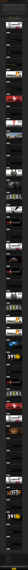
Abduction (8, 482)
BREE (6, 446)
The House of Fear (9, 543)
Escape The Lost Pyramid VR (10, 433)
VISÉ (6, 114)
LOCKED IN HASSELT (11, 495)
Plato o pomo (8, 408)
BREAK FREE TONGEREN (11, 298)
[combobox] (25, 1)
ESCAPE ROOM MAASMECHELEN (13, 40)
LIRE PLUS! (8, 69)
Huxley (7, 347)
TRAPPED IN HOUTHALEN (12, 28)
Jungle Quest (8, 371)
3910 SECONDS (10, 360)
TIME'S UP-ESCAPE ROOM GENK (11, 77)
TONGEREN (7, 298)
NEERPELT (7, 360)
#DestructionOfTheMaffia (10, 64)
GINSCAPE (10, 200)
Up (6, 285)
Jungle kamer (8, 334)
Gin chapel (8, 396)
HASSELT (7, 126)
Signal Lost (8, 150)
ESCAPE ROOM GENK (10, 409)
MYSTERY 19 (11, 212)
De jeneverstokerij (9, 494)
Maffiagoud (8, 519)
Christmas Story (9, 457)
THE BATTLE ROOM (9, 531)
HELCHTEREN (7, 212)
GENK (7, 77)
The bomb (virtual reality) (10, 359)
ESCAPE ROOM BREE (10, 446)
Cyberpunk (8, 113)
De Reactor (8, 445)
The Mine (7, 162)
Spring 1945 (8, 224)
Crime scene (8, 248)
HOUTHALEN (7, 28)
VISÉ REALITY (9, 114)
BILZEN (7, 532)
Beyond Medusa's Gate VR (10, 138)
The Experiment (8, 52)
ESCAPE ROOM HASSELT (11, 126)
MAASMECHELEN (8, 40)
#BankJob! (8, 39)
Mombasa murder (9, 310)
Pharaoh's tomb (9, 273)
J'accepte (14, 568)
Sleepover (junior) (9, 27)
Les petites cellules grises (10, 101)
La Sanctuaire (8, 236)
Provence (7, 199)
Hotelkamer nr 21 (9, 76)
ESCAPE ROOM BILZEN (10, 532)
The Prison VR (8, 187)
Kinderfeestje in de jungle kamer (11, 322)
